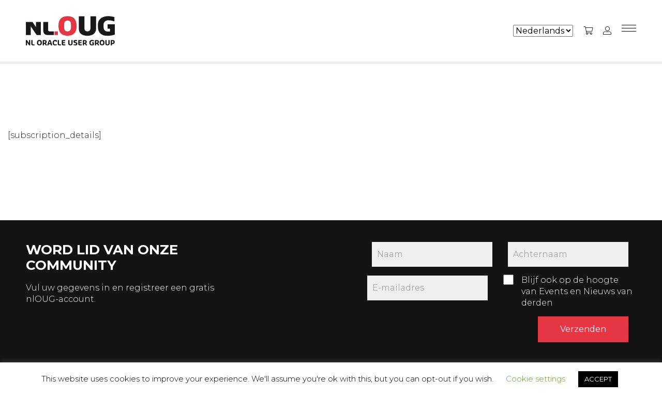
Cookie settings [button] (535, 379)
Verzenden (583, 329)
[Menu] (629, 31)
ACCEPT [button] (598, 379)
